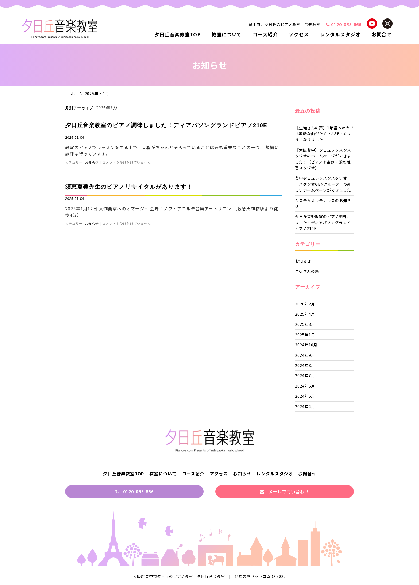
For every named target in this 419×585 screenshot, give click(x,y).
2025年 (91, 93)
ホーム (77, 93)
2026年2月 (305, 304)
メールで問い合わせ (284, 491)
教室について (227, 34)
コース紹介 (265, 34)
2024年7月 (305, 375)
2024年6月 (305, 386)
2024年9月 (305, 355)
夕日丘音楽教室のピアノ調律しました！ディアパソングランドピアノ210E (166, 125)
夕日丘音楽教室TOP (177, 34)
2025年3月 (305, 324)
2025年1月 (305, 334)
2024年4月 (305, 406)
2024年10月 (306, 344)
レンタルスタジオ (340, 34)
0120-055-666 (134, 491)
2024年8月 (305, 365)
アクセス (299, 34)
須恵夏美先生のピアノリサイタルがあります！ (128, 187)
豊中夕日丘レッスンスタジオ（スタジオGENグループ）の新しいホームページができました (323, 184)
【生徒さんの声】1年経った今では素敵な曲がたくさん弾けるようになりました (324, 133)
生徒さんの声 (307, 271)
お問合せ (381, 34)
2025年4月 (305, 314)
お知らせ (92, 162)
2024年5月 (305, 396)
